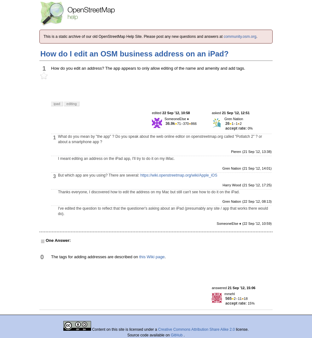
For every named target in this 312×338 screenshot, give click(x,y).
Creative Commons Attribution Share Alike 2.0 (196, 329)
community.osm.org (240, 36)
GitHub (177, 335)
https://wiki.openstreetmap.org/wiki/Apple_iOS (178, 175)
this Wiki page (152, 256)
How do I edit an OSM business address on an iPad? (134, 54)
